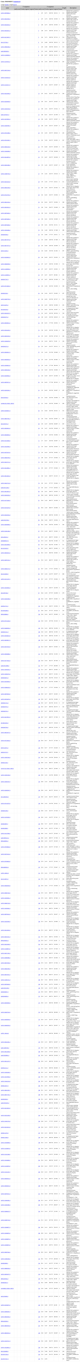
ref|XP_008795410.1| (5, 914)
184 (39, 1077)
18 (38, 119)
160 (39, 930)
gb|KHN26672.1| (5, 677)
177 (39, 1033)
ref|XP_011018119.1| (5, 77)
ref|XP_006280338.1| (5, 885)
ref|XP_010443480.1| (5, 1205)
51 (38, 313)
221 (39, 1282)
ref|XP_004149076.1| (5, 157)
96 (38, 574)
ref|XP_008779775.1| (5, 245)
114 (39, 674)
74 (38, 457)
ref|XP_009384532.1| (5, 1178)
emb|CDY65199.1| (5, 988)
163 (39, 948)
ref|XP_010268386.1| (5, 151)
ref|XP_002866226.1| (5, 687)
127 (39, 732)
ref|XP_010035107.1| (5, 781)
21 (38, 140)
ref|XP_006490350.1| (5, 1025)
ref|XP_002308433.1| (5, 257)
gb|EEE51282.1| (4, 762)
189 (39, 1094)
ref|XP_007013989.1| (5, 133)
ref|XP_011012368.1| (5, 1154)
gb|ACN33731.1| (4, 424)
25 (38, 187)
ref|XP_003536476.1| (5, 699)
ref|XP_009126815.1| (5, 491)
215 (39, 1252)
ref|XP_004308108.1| (5, 1019)
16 (38, 101)
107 (39, 635)
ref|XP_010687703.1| (5, 173)
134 (39, 775)
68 (38, 424)
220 (39, 1305)
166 (39, 963)
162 (39, 944)
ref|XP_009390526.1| (5, 359)
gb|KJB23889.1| (4, 1263)
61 (38, 375)
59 (38, 365)
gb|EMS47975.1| (4, 706)
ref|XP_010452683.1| (5, 1072)
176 (39, 1025)
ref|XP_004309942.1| (5, 375)
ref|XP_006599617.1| (5, 640)
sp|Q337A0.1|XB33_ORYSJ (7, 768)
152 (39, 879)
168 (39, 980)
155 (39, 898)
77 (38, 476)
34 (38, 225)
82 (38, 507)
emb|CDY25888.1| (5, 665)
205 (39, 1205)
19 (38, 125)
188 (39, 1090)
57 (38, 352)
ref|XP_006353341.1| (5, 936)
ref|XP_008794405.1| (5, 219)
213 (39, 1220)
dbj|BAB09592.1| (5, 867)
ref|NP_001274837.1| (5, 37)
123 (39, 711)
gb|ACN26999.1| (4, 1351)
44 (38, 279)
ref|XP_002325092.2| (5, 93)
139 (39, 810)
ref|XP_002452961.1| (5, 390)
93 (38, 552)
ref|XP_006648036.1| (5, 435)
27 (38, 173)
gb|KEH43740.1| (4, 727)
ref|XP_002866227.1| (5, 1211)
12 (38, 70)
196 (39, 1142)
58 (38, 359)
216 (39, 1263)
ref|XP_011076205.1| (5, 817)
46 (38, 293)
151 (39, 873)
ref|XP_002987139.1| (5, 1220)
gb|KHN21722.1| (5, 703)
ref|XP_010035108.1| (5, 775)
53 (38, 341)
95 (38, 568)
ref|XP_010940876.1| (5, 1233)
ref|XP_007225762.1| (5, 195)
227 (39, 1325)
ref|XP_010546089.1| (5, 1160)
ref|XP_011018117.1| (5, 85)
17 (38, 114)
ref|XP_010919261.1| (5, 669)
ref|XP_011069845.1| (5, 55)
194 (39, 1121)
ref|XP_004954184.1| (5, 370)
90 (38, 544)
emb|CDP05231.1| (5, 838)
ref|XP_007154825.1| (5, 286)
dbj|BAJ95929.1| (4, 1321)
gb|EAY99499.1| (4, 1296)
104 (39, 660)
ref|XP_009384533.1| (5, 1186)
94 (38, 610)
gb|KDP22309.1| (4, 810)
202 (39, 1227)
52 (38, 323)
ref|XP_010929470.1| (5, 341)
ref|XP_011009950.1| (5, 269)
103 (39, 621)
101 (39, 606)
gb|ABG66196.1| (4, 723)
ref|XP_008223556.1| (5, 202)
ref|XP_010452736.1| (5, 1121)
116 (39, 681)
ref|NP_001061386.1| (5, 531)
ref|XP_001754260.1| (5, 500)
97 (38, 593)
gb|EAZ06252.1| (4, 537)
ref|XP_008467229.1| (5, 903)
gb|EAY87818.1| (4, 397)
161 (39, 936)
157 (39, 914)
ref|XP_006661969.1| (5, 968)
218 (39, 1278)
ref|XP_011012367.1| (5, 1172)
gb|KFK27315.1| (4, 606)
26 (38, 165)
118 (39, 694)
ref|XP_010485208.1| (5, 1259)
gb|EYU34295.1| (4, 250)
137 (39, 797)
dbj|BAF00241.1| (5, 940)
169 (39, 984)
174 (39, 1012)
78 (38, 483)
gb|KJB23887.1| (4, 824)
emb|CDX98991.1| (5, 1055)
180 (39, 1051)
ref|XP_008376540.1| (5, 963)
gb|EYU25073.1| (4, 748)
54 (38, 336)
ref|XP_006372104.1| (5, 70)
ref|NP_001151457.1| (5, 579)
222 (39, 1288)
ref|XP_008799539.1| (5, 694)
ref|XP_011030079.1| (5, 1148)
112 (39, 665)
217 (39, 1268)
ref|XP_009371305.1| (5, 953)
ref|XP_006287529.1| (5, 1012)
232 (39, 1354)
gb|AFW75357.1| (5, 1359)
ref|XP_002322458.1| (5, 1115)
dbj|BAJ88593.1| (4, 841)
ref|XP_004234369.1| (5, 944)
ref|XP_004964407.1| (5, 1311)
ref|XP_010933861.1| (5, 898)
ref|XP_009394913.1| (5, 323)
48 (38, 305)
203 (39, 1166)
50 (38, 309)
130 (39, 752)
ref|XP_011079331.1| (5, 61)
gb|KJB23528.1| (4, 293)
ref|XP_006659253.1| (5, 552)
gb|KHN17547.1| (5, 279)
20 (38, 133)
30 (38, 202)
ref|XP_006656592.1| (5, 1316)
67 (38, 418)
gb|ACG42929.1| (4, 574)
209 (39, 1239)
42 (38, 269)
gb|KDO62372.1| (5, 346)
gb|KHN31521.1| (5, 632)
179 (39, 1048)
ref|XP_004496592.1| (5, 628)
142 (39, 828)
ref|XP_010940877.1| (5, 1227)
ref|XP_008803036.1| (5, 1268)
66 (38, 410)
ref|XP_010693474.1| (5, 674)
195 (39, 1127)
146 (39, 861)
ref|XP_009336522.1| (5, 207)
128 (39, 740)
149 (39, 847)
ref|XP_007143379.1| (5, 803)
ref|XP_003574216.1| (5, 854)
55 (38, 330)
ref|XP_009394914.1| (5, 428)
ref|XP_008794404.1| (5, 225)
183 (39, 1072)
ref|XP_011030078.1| (5, 1166)
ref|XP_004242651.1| (5, 30)
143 (39, 833)
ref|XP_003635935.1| (5, 495)
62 (38, 382)
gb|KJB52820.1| (4, 1099)
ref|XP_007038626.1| (5, 847)
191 (39, 1103)
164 (39, 953)
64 (38, 397)
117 (39, 687)
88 (38, 537)
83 (38, 495)
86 (38, 520)
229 (39, 1341)
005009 (7, 4)
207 (39, 1178)
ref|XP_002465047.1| (5, 790)
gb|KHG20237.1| (5, 1085)
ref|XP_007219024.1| (5, 740)
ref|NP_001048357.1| (5, 410)
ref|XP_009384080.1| (5, 654)
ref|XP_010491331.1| (5, 980)
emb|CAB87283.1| (5, 1048)
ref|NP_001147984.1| (5, 833)
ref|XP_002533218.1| (5, 181)
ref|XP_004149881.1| (5, 468)
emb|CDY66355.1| (5, 1103)
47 (38, 299)
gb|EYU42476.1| (4, 305)
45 (38, 286)
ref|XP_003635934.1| (5, 515)
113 (39, 669)
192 (39, 1108)
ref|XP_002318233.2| (5, 1127)
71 (38, 440)
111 (39, 654)
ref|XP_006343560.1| (5, 19)
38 (38, 245)
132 (39, 762)
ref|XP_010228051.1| (5, 1347)
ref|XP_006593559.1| (5, 336)
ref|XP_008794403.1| (5, 213)
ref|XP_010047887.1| (5, 125)
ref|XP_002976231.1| (5, 1193)
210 (39, 1211)
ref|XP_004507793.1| (5, 299)
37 (38, 239)
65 (38, 403)
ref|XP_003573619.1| (5, 646)
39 (38, 250)
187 (39, 1133)
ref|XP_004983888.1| (5, 957)
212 (39, 1245)
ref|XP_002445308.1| (5, 599)
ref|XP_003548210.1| (5, 635)
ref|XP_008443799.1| (5, 457)
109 (39, 677)
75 (38, 462)
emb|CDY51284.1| (5, 487)
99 (38, 587)
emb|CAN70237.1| (5, 114)
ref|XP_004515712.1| (5, 462)
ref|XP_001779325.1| (5, 660)
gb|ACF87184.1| (4, 593)
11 (38, 108)
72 (38, 446)
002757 (15, 4)
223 (39, 1296)
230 (39, 1347)
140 (39, 988)
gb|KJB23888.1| (4, 828)
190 (39, 1099)
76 (38, 468)
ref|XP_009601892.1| (5, 47)
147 (39, 867)
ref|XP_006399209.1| (5, 1003)
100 (39, 599)
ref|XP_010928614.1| (5, 365)
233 (39, 1359)
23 (38, 151)
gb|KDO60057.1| (5, 992)
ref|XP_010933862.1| (5, 908)
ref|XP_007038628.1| (5, 861)
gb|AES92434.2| (4, 309)
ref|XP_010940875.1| (5, 1239)
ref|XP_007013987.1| (5, 140)
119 (39, 699)
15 (38, 93)
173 (39, 1003)
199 (39, 1137)
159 (39, 974)
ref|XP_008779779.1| (5, 239)
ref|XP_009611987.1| (5, 1090)
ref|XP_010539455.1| (5, 587)
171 (39, 1068)
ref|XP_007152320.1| (5, 621)
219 (39, 1274)
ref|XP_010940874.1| (5, 1245)
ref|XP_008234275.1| (5, 732)
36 (38, 234)
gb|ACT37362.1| (4, 42)
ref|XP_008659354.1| (5, 1325)
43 (38, 275)
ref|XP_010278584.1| (5, 1077)
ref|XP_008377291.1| (5, 1094)
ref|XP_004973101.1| (5, 560)
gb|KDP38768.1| (4, 234)
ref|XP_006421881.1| (5, 1042)
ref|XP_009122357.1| (5, 1061)
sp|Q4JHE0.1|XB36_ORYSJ (7, 1288)
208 (39, 1186)
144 (39, 838)
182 (39, 1061)
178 (39, 1042)
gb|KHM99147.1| (5, 540)
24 (38, 157)
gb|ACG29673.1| (4, 879)
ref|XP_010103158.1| (5, 108)
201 (39, 1160)
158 (39, 921)
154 (39, 893)
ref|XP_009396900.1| (5, 524)
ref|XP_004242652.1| (5, 24)
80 (38, 491)
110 (39, 646)
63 (38, 390)
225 (39, 1316)
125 (39, 717)
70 (38, 435)
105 (39, 628)
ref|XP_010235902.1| (5, 446)
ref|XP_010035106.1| (5, 757)
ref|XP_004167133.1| (5, 483)
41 (38, 264)
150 (39, 854)
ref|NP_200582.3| (5, 873)
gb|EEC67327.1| (4, 752)
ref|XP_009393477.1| (5, 1274)
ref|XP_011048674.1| (5, 948)
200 (39, 1200)
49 (38, 317)
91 (38, 548)
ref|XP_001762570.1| (5, 507)
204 (39, 1172)
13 (38, 77)
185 (39, 1081)
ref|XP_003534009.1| (5, 544)
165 (39, 957)
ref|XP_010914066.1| (5, 230)
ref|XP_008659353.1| (5, 1333)
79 (38, 487)
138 (39, 803)
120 (39, 703)
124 (39, 940)
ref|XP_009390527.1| (5, 352)
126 (39, 824)
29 (38, 195)
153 (39, 885)
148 (39, 903)
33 (38, 219)
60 (38, 370)
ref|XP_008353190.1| (5, 187)
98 (38, 579)
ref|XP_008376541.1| (5, 974)
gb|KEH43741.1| (4, 711)
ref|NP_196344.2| (5, 1033)
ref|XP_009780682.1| (5, 13)
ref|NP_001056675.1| (5, 1305)
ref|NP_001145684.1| (5, 440)
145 (39, 841)
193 (39, 1115)
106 (39, 632)
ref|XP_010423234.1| (5, 1081)
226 (39, 1321)
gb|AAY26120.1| (4, 548)
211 (39, 1193)
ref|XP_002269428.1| (5, 101)
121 (39, 727)
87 (38, 531)
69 (38, 428)
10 (38, 61)
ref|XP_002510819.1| (5, 1108)
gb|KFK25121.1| (4, 1068)
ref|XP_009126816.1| (5, 476)
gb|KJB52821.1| (4, 1282)
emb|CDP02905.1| (5, 51)
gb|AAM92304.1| (5, 797)
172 (39, 996)
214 (39, 1259)
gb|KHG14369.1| (5, 1137)
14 (38, 85)
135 (39, 781)
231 (39, 1351)
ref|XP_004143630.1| (5, 930)
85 (38, 515)
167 (39, 968)
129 (39, 748)
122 (39, 706)
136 (39, 790)
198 (39, 1154)
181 (39, 1055)
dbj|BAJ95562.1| (4, 1278)
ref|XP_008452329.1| (5, 147)
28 (38, 181)
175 (39, 1019)
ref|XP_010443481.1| (5, 1200)
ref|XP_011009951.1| (5, 275)
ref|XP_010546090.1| (5, 1142)
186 (39, 1085)
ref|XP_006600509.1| (5, 264)
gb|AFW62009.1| (5, 610)
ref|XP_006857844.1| (5, 1252)
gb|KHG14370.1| (5, 1133)
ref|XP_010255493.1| (5, 921)
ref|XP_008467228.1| (5, 893)
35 (38, 230)
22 (38, 147)
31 (38, 207)
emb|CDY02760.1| (5, 520)
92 (38, 560)
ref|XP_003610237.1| (5, 313)
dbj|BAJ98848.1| (4, 614)
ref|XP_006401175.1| (5, 568)
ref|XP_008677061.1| (5, 418)
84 (38, 524)
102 (39, 614)
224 (39, 1311)
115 (39, 723)
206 (39, 1233)
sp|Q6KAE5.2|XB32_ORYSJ (7, 403)
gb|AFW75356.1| (5, 1354)
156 (39, 908)
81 (38, 500)
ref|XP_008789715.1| (5, 382)
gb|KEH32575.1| (4, 317)
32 (38, 213)
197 (39, 1148)
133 (39, 768)
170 (39, 992)
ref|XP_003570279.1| (5, 452)
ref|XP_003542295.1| (5, 330)
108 (39, 640)
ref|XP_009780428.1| (5, 984)
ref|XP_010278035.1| (5, 119)
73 (38, 452)
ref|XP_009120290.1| (5, 1051)
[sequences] (16, 1)
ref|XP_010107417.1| (5, 1341)
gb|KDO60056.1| (5, 996)
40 (38, 257)
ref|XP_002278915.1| (5, 717)
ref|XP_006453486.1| (5, 165)
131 (39, 757)
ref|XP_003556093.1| (5, 681)
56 (38, 346)
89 (38, 540)
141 (39, 817)
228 (39, 1333)
